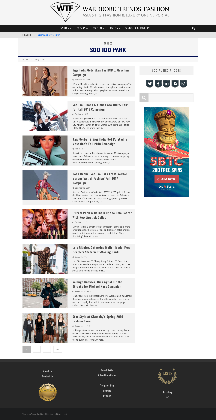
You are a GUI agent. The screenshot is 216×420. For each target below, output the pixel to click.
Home (25, 59)
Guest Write (107, 370)
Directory (167, 392)
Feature (97, 28)
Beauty (114, 28)
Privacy (107, 396)
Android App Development (49, 35)
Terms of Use (107, 385)
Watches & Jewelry (137, 28)
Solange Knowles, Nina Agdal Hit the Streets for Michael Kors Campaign (97, 284)
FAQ (167, 397)
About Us (47, 371)
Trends (81, 28)
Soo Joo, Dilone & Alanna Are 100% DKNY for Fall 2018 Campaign (100, 107)
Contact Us (47, 376)
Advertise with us (107, 375)
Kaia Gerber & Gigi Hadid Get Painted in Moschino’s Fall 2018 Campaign (99, 141)
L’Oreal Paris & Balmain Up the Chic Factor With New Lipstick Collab (102, 215)
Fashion (64, 28)
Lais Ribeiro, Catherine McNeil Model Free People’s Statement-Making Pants (101, 249)
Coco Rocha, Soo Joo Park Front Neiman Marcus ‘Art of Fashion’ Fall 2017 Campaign (100, 178)
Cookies (107, 390)
